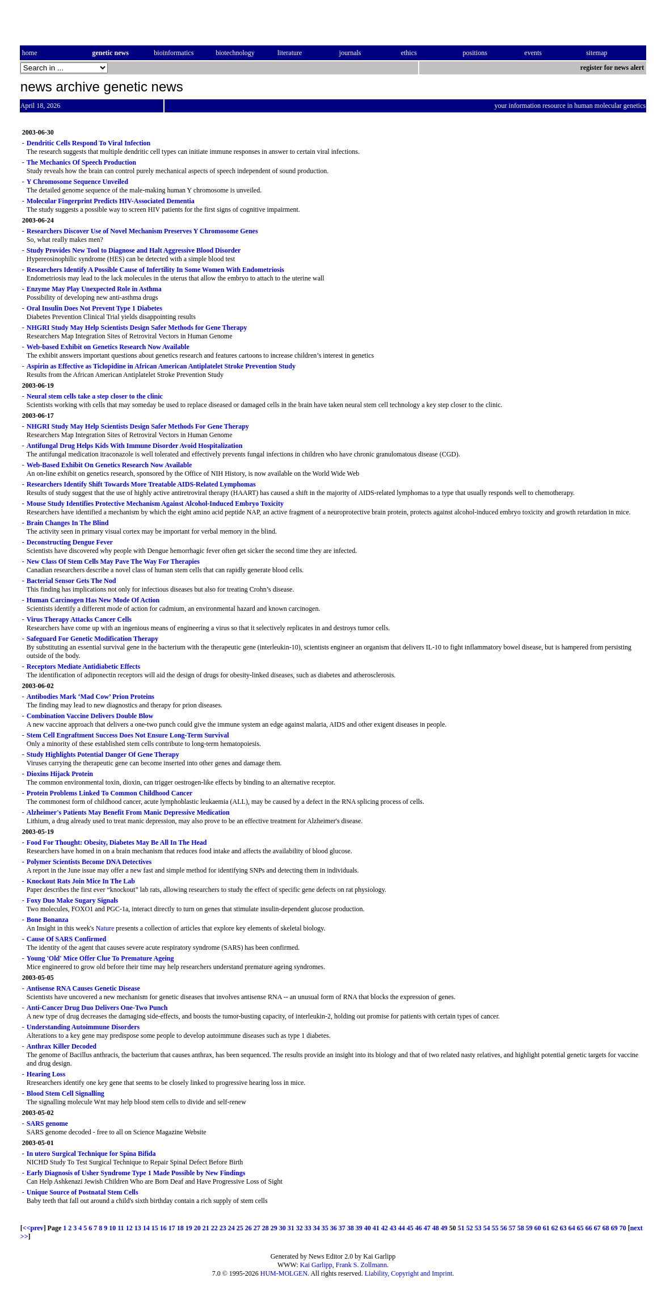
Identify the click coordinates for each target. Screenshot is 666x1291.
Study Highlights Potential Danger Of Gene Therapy (103, 754)
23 (223, 1228)
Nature (105, 928)
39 (359, 1228)
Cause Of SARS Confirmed (66, 939)
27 (257, 1228)
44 (401, 1228)
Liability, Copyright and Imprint (409, 1273)
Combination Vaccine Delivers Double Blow (90, 716)
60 (537, 1228)
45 (410, 1228)
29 (274, 1228)
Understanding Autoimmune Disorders (83, 1027)
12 (129, 1228)
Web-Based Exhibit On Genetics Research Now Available (109, 465)
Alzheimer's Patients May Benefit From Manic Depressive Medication (128, 812)
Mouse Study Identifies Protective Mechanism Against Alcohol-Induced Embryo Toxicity (155, 504)
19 (189, 1228)
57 (512, 1228)
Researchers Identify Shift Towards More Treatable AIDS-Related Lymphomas (141, 484)
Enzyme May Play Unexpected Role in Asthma (94, 289)
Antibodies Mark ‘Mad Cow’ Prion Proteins (90, 697)
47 (427, 1228)
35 (325, 1228)
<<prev (33, 1228)
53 (478, 1228)
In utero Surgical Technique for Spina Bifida (91, 1154)
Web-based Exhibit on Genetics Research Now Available (108, 347)
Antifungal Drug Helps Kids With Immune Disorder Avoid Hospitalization (135, 446)
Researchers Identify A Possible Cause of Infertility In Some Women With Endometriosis (155, 270)
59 (529, 1228)
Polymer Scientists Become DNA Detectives (89, 862)
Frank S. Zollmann (361, 1265)
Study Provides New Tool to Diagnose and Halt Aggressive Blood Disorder (134, 250)
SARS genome (47, 1123)
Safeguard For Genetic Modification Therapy (92, 639)
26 (248, 1228)
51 (461, 1228)
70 (622, 1228)
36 (333, 1228)
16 (163, 1228)
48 (435, 1228)
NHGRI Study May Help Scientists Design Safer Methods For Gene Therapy (138, 426)
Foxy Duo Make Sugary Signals (72, 900)
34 (316, 1228)
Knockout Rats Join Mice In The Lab (81, 881)
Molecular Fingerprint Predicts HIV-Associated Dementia (111, 201)
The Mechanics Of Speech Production (81, 162)
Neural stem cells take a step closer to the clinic (95, 396)
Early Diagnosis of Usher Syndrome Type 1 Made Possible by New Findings (136, 1173)
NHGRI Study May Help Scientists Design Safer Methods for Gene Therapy (137, 328)
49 (444, 1228)
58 (520, 1228)
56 (503, 1228)
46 (418, 1228)
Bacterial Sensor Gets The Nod (71, 581)
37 (342, 1228)
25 (240, 1228)
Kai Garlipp (316, 1265)
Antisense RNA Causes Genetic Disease (83, 988)
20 (197, 1228)
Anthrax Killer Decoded (61, 1046)
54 (486, 1228)
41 (376, 1228)
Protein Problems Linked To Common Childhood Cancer (109, 793)
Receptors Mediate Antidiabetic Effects (83, 666)
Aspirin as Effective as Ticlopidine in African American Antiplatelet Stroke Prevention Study (161, 366)
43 (393, 1228)
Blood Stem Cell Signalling (65, 1093)
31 (291, 1228)
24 (231, 1228)
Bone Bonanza (48, 920)
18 (180, 1228)
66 (588, 1228)
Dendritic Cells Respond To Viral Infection (88, 143)
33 (308, 1228)
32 (299, 1228)
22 (214, 1228)
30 (282, 1228)
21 (206, 1228)
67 (597, 1228)
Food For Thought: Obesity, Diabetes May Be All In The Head (117, 842)
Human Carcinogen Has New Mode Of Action (93, 600)
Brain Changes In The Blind (68, 523)
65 (580, 1228)
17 (171, 1228)
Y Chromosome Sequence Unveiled (77, 182)
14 (146, 1228)
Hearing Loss (46, 1074)
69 (614, 1228)
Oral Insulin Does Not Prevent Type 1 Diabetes (94, 308)
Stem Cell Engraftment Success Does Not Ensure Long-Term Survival (128, 735)
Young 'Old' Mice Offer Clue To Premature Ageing (100, 958)
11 (120, 1228)
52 (469, 1228)
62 (554, 1228)
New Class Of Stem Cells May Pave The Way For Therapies (113, 561)
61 (546, 1228)
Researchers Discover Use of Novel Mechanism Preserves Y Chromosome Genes (142, 231)
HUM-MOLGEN (283, 1273)
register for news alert (613, 68)
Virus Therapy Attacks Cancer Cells (79, 619)
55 (495, 1228)
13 (137, 1228)
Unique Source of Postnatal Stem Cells (82, 1192)
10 (112, 1228)
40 (367, 1228)
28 (265, 1228)
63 (563, 1228)
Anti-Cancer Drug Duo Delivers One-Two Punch (97, 1008)
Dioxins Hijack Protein (60, 774)
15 (154, 1228)
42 (384, 1228)
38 (350, 1228)
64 (571, 1228)
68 (605, 1228)
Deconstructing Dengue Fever (70, 542)
